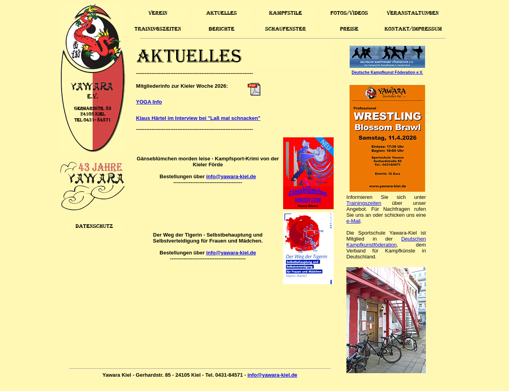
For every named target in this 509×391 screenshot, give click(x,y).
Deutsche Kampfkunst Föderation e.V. (387, 72)
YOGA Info (149, 102)
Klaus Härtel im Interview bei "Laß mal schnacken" (198, 118)
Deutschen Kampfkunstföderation (386, 242)
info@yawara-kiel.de (231, 176)
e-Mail (353, 221)
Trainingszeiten (363, 203)
